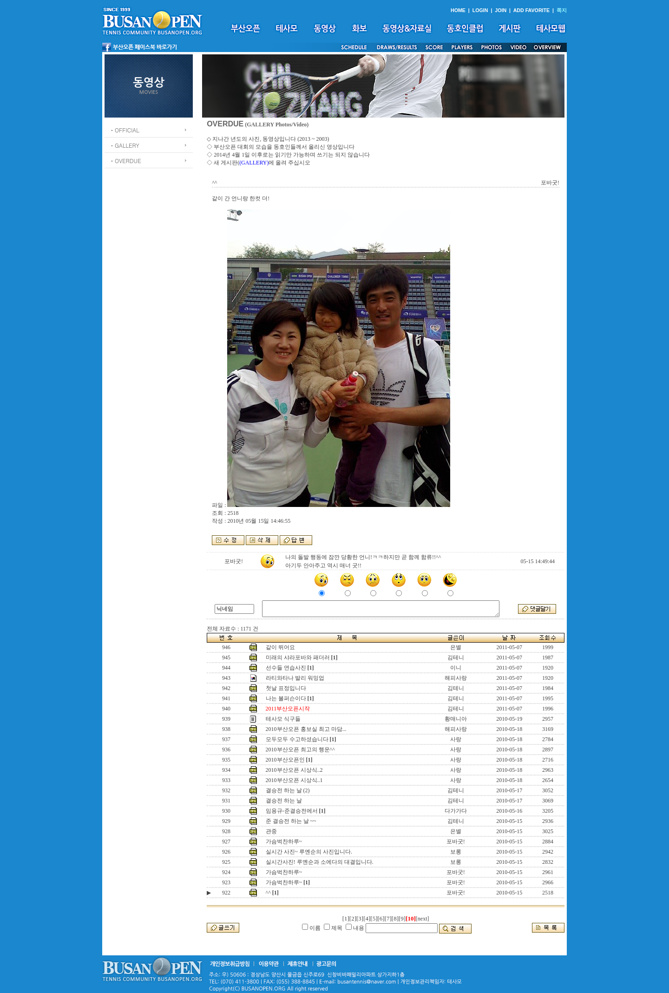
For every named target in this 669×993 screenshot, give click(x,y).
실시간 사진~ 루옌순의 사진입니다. (309, 851)
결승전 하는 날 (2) (288, 790)
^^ (268, 892)
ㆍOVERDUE (125, 160)
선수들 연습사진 (286, 667)
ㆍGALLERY (124, 145)
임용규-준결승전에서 (292, 811)
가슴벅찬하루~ (284, 841)
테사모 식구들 (283, 719)
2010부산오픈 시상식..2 (294, 770)
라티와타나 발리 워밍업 (295, 678)
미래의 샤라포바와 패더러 (298, 657)
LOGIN (480, 10)
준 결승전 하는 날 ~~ (291, 821)
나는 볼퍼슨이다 (286, 698)
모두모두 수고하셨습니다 (297, 739)
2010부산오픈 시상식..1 (294, 780)
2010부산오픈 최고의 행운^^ (300, 749)
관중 (271, 831)
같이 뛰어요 (280, 647)
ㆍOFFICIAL (124, 130)
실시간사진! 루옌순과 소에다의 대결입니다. (320, 862)
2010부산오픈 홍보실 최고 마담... (306, 729)
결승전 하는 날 (284, 800)
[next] (422, 918)
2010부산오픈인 (285, 759)
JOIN (500, 10)
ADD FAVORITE (531, 10)
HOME (458, 10)
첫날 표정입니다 (286, 688)
